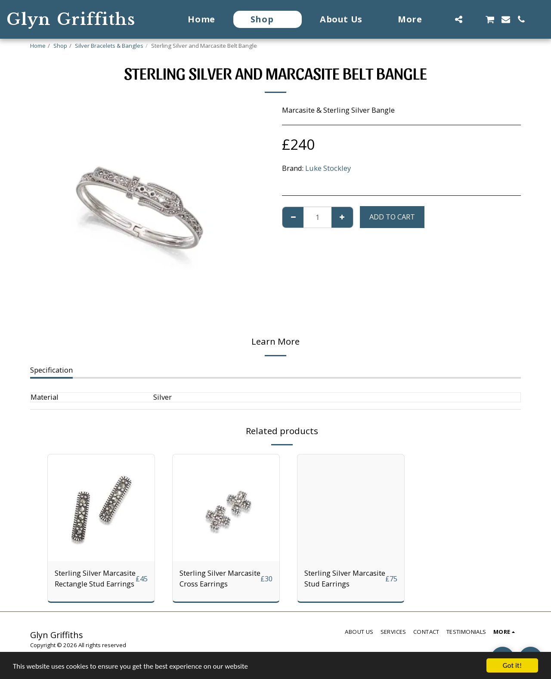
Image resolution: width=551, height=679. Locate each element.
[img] (101, 507)
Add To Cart (392, 217)
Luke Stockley (328, 168)
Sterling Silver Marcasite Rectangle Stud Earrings (95, 578)
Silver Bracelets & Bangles (109, 45)
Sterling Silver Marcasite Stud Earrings (344, 578)
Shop (60, 45)
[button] (458, 19)
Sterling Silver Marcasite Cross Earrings (220, 578)
